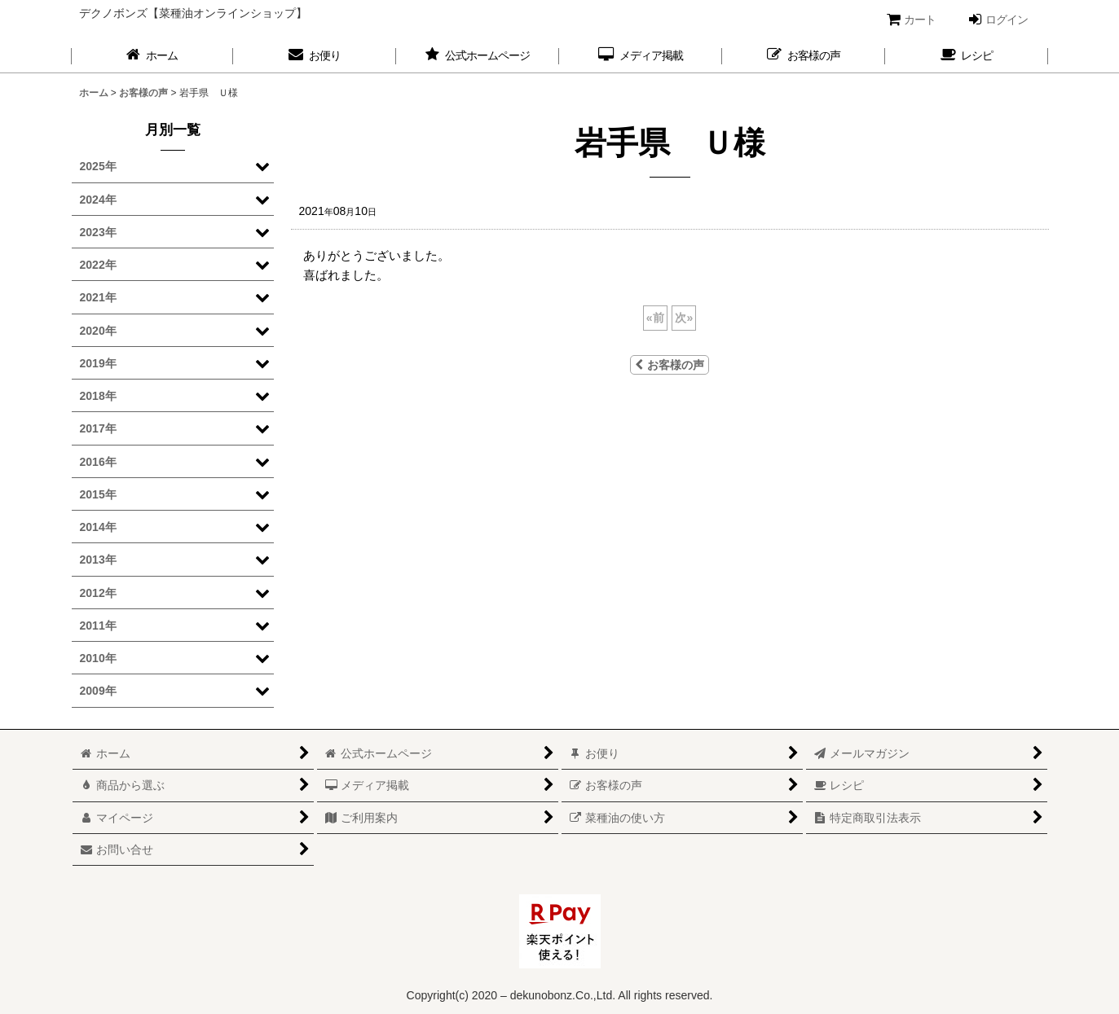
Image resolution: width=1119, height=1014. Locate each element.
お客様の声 (669, 364)
